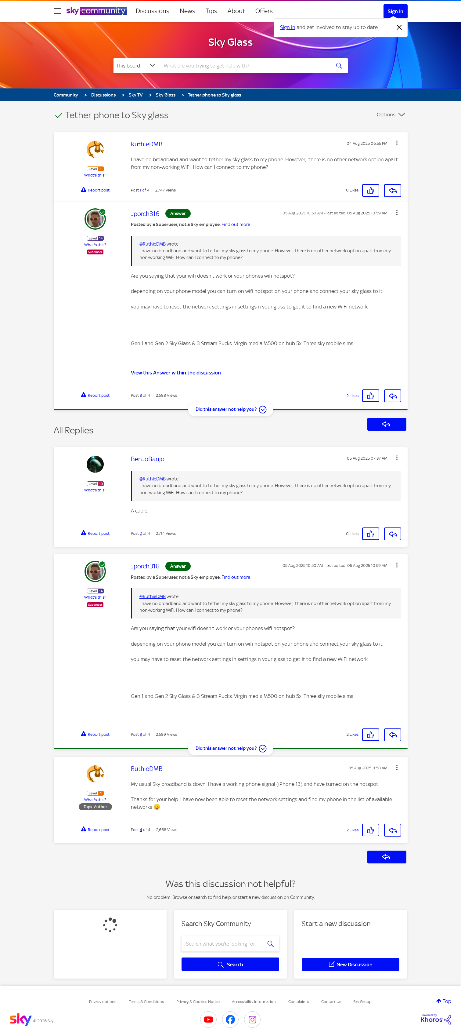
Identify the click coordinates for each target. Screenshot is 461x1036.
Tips (211, 11)
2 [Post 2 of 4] (141, 533)
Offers (264, 11)
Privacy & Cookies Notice (198, 1001)
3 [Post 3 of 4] (141, 395)
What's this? (95, 175)
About (236, 11)
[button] (397, 143)
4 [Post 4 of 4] (141, 829)
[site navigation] (57, 11)
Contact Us (331, 1001)
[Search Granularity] (136, 65)
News (187, 11)
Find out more (235, 224)
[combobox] (244, 65)
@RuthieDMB (152, 244)
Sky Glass (230, 42)
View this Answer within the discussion (176, 373)
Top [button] (447, 1001)
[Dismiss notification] (399, 27)
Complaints (298, 1001)
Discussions (152, 11)
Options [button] (386, 114)
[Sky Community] (97, 11)
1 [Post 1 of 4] (140, 190)
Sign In (395, 11)
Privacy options (102, 1001)
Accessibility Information (254, 1001)
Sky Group (362, 1001)
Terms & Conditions (146, 1001)
